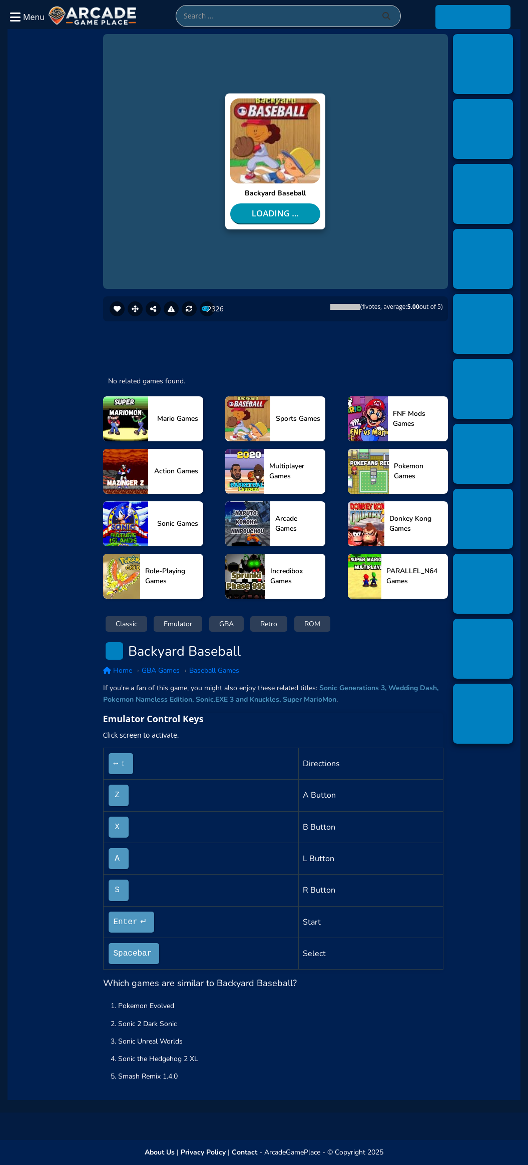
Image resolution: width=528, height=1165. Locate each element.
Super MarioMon (309, 699)
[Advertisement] (57, 191)
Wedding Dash (412, 688)
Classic (126, 624)
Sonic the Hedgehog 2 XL (158, 1059)
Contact (244, 1152)
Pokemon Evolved (146, 1006)
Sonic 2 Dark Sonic (147, 1024)
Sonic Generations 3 (352, 688)
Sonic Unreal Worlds (150, 1041)
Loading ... (275, 213)
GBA (226, 624)
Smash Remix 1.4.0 (148, 1076)
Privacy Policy (203, 1152)
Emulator (178, 624)
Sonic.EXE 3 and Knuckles (237, 699)
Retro (268, 624)
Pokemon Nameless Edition (147, 699)
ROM (312, 624)
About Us (160, 1152)
